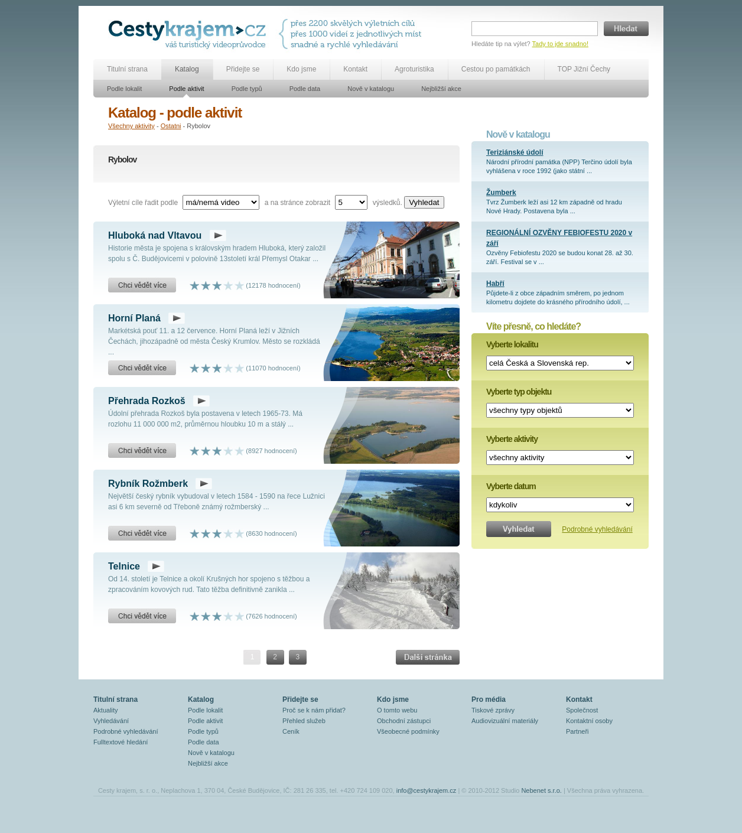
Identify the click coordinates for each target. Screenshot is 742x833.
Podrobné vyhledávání (597, 529)
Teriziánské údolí (514, 152)
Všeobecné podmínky (408, 731)
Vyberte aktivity (512, 439)
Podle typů (247, 88)
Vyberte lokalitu (512, 344)
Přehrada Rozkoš (147, 401)
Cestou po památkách (496, 69)
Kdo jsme (301, 69)
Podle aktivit (186, 88)
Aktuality (105, 710)
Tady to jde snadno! (560, 43)
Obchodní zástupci (404, 720)
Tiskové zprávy (493, 710)
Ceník (291, 731)
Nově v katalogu (370, 88)
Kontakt (355, 69)
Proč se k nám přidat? (314, 710)
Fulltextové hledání (120, 742)
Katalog (187, 69)
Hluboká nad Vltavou (154, 235)
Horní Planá (134, 318)
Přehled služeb (304, 720)
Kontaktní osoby (589, 720)
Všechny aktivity (131, 125)
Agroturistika (414, 69)
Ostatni (171, 125)
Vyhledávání (111, 720)
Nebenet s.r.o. (541, 790)
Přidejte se (243, 69)
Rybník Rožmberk (148, 484)
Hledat (626, 28)
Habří (495, 283)
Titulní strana (127, 69)
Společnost (582, 710)
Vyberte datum (511, 486)
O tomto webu (397, 710)
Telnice (124, 566)
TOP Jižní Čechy (584, 69)
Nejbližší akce (441, 88)
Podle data (305, 88)
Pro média (488, 699)
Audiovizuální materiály (504, 720)
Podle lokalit (124, 88)
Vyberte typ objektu (518, 391)
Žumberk (501, 192)
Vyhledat (424, 202)
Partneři (577, 731)
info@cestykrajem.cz (426, 790)
